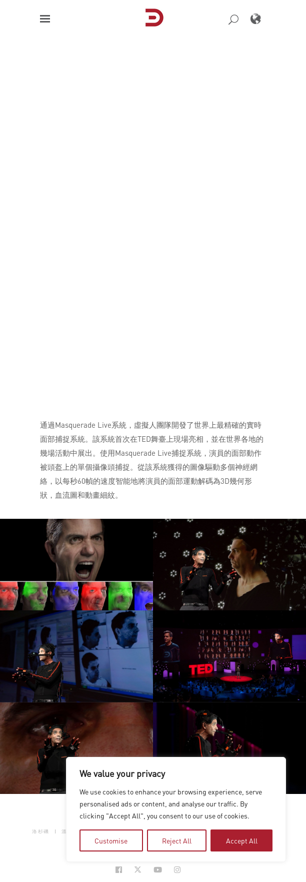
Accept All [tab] (242, 840)
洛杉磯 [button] (41, 830)
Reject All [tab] (177, 840)
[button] (45, 19)
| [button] (55, 830)
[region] (176, 809)
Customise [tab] (111, 840)
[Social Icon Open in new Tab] (119, 869)
